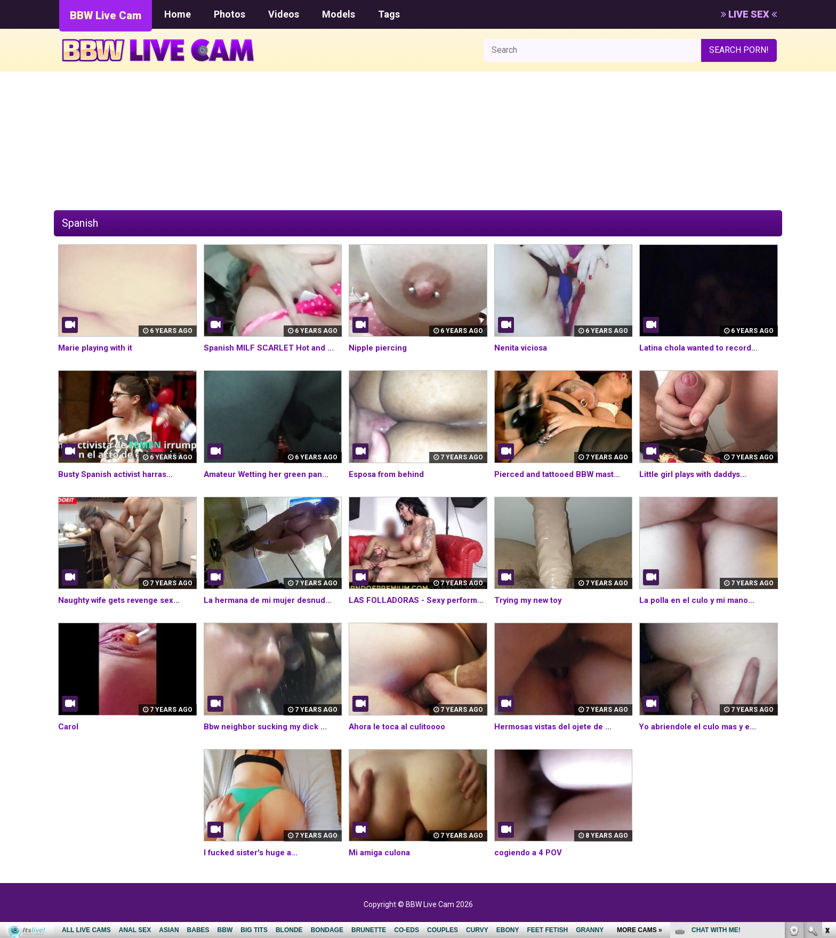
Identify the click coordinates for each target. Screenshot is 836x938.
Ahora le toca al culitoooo (401, 739)
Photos (229, 14)
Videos (283, 14)
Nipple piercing (379, 348)
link (826, 771)
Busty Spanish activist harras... (119, 474)
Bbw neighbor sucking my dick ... (268, 739)
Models (338, 14)
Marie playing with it (98, 348)
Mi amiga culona (381, 865)
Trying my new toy (530, 600)
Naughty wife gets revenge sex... (124, 600)
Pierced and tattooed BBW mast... (561, 474)
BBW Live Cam (105, 15)
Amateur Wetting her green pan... (271, 474)
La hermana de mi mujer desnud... (271, 600)
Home (177, 14)
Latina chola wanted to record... (702, 348)
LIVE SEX (749, 14)
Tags (389, 14)
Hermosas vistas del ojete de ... (558, 739)
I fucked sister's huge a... (254, 865)
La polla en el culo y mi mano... (699, 600)
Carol (69, 739)
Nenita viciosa (522, 348)
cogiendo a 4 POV (530, 865)
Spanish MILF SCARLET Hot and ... (271, 348)
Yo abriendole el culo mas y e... (701, 739)
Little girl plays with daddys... (696, 474)
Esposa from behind (389, 474)
